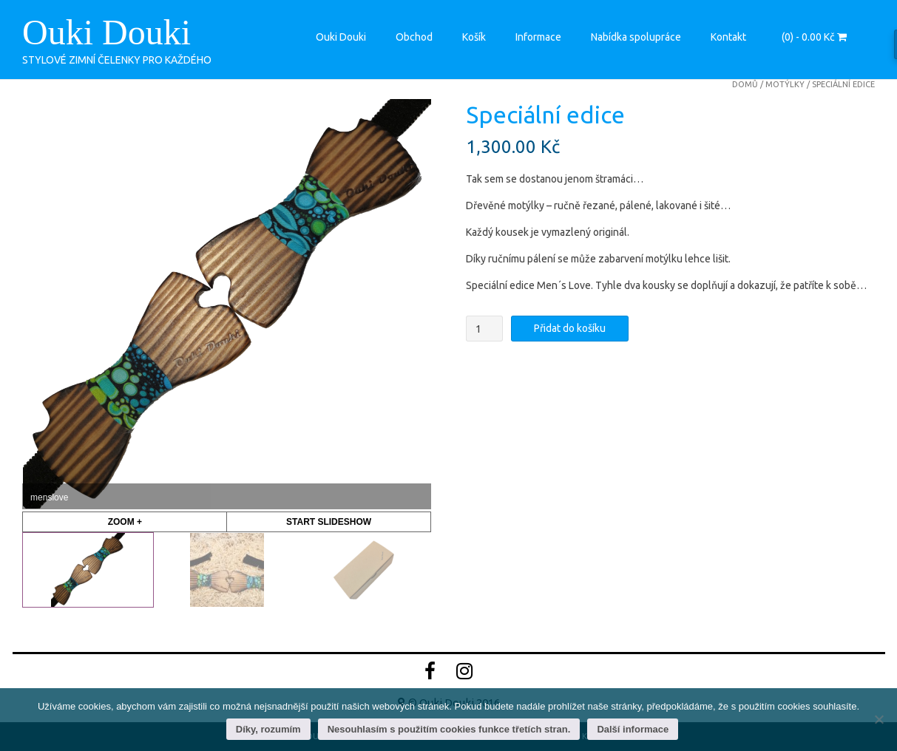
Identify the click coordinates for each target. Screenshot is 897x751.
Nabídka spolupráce (636, 37)
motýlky (785, 84)
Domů (745, 84)
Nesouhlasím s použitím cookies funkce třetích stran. (449, 729)
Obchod (414, 37)
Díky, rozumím (268, 729)
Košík (474, 37)
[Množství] (485, 328)
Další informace (632, 729)
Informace (538, 37)
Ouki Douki (106, 32)
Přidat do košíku (570, 328)
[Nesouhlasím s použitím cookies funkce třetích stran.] (878, 719)
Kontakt (728, 37)
